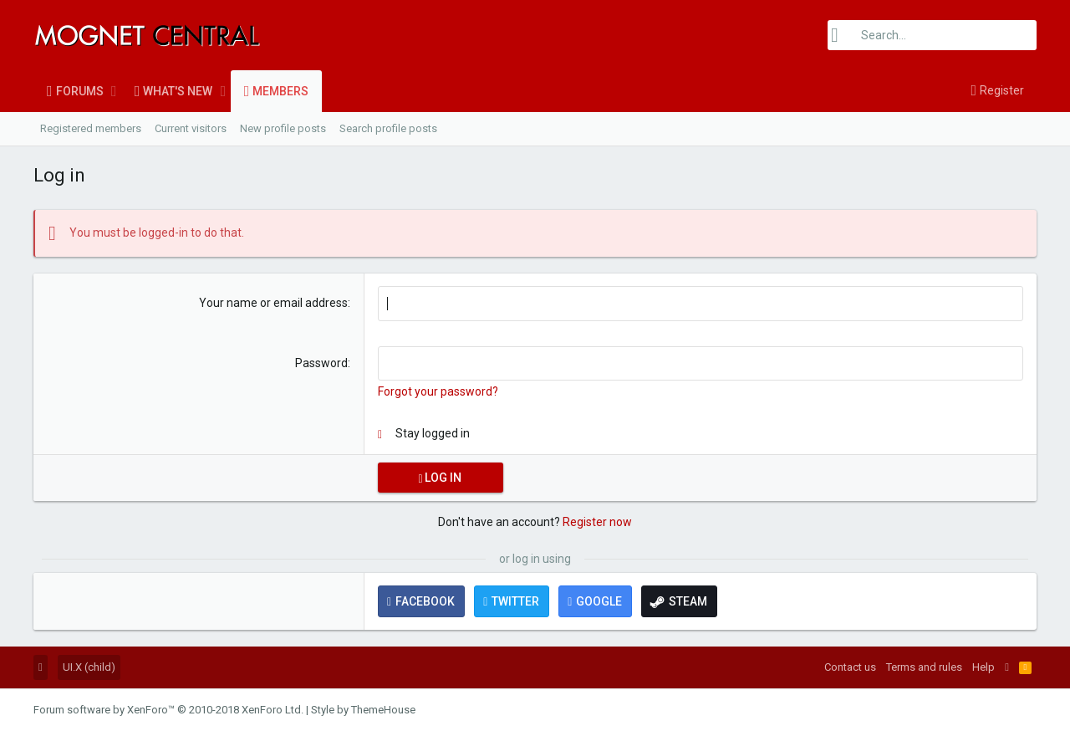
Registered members (90, 128)
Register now (597, 522)
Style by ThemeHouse (363, 709)
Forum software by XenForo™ (168, 709)
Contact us (850, 667)
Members (280, 91)
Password (321, 363)
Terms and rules (924, 667)
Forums (80, 91)
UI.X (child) (89, 667)
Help (983, 667)
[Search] (932, 35)
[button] (114, 91)
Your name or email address (273, 302)
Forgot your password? (438, 391)
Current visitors (191, 128)
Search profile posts (388, 128)
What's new (177, 91)
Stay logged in (432, 433)
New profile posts (283, 128)
